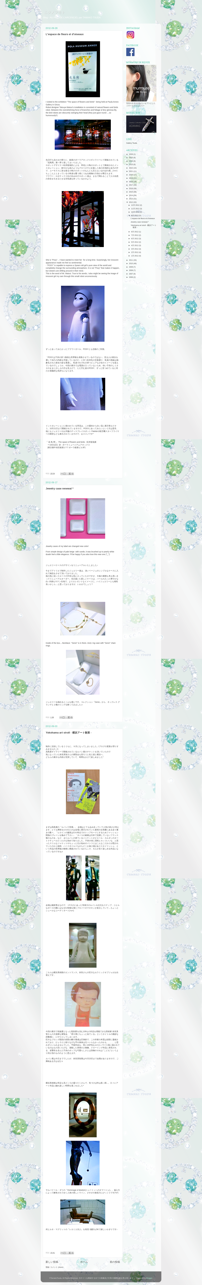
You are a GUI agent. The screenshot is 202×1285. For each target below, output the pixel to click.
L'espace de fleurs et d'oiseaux (65, 34)
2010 (131, 263)
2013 (131, 199)
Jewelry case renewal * (59, 488)
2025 (131, 158)
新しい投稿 (52, 1262)
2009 (131, 267)
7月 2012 (135, 235)
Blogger (149, 1278)
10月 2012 (135, 212)
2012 (131, 202)
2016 (131, 189)
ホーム (84, 1262)
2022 (131, 168)
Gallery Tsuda (131, 143)
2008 (131, 270)
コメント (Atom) (56, 1267)
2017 (131, 185)
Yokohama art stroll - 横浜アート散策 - (69, 732)
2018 (131, 182)
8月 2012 (135, 232)
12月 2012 (135, 205)
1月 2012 (135, 256)
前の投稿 (115, 1262)
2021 (131, 171)
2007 (131, 274)
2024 (131, 161)
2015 (131, 192)
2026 (131, 154)
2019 (131, 178)
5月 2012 (135, 242)
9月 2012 (135, 216)
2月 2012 (135, 252)
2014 (131, 195)
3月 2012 (135, 249)
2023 (131, 164)
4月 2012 (135, 245)
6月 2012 (135, 239)
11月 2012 (135, 209)
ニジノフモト (53, 12)
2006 (131, 277)
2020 (131, 175)
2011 (131, 260)
